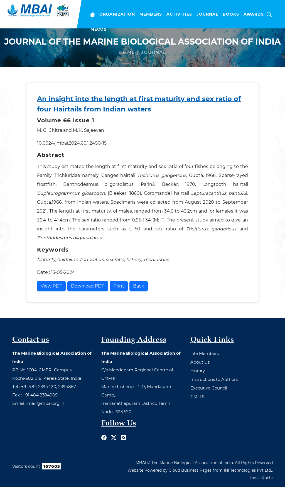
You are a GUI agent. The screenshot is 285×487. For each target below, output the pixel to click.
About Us (200, 362)
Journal (153, 52)
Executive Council (208, 388)
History (197, 370)
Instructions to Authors (214, 379)
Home (128, 52)
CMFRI (197, 396)
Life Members (204, 353)
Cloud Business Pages (190, 470)
